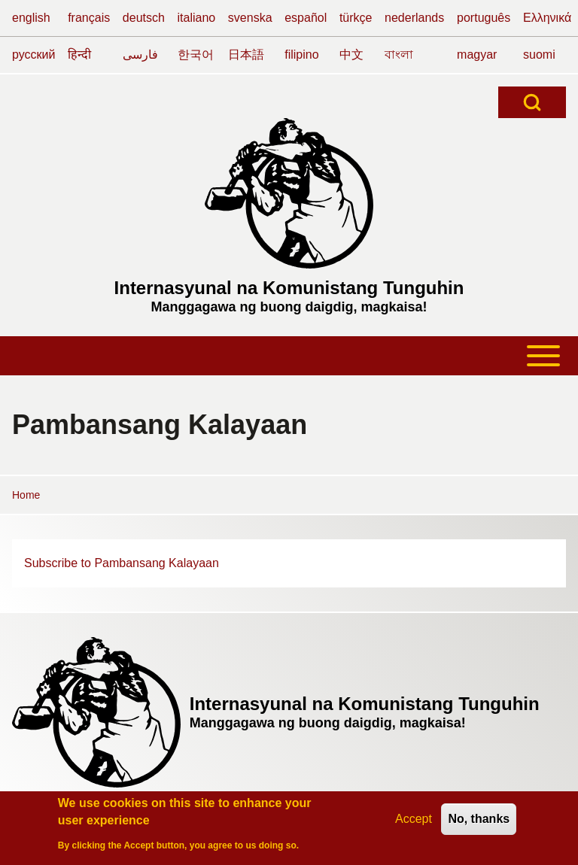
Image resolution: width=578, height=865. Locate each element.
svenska (250, 17)
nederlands (414, 17)
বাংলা (399, 54)
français (89, 17)
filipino (301, 54)
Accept (413, 818)
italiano (197, 17)
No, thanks (479, 818)
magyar (477, 54)
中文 (351, 54)
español (305, 17)
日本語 (246, 54)
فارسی (140, 54)
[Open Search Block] (532, 102)
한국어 (196, 54)
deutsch (144, 17)
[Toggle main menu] (289, 355)
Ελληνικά (547, 17)
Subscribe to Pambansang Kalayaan (121, 563)
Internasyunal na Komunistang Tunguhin (289, 288)
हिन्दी (79, 54)
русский (33, 54)
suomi (539, 54)
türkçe (356, 17)
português (483, 17)
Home (26, 495)
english (31, 17)
